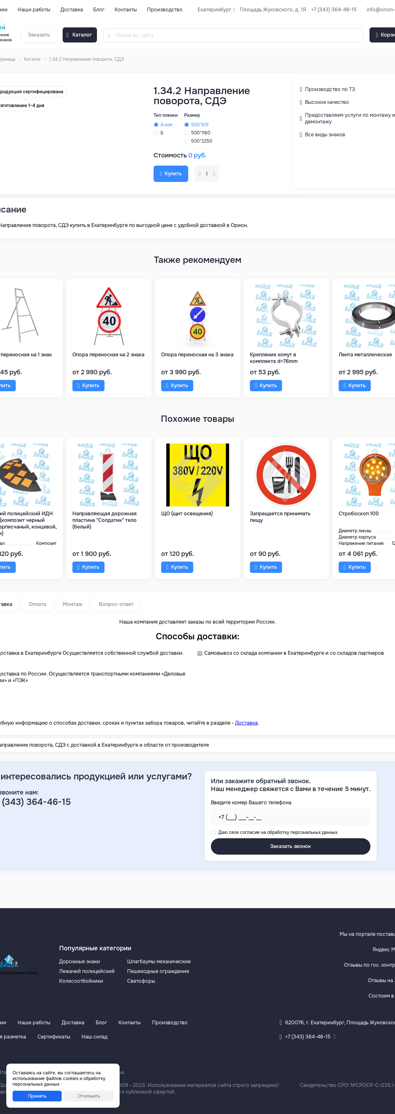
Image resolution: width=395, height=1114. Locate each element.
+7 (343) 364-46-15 (334, 9)
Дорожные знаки (79, 961)
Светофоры (141, 981)
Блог (98, 9)
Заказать (39, 34)
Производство (165, 9)
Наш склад (94, 1036)
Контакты (126, 9)
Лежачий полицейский (87, 971)
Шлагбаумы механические (159, 961)
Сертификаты (53, 1036)
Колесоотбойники (81, 981)
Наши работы (34, 9)
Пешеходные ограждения (158, 971)
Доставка (71, 9)
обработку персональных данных (302, 832)
